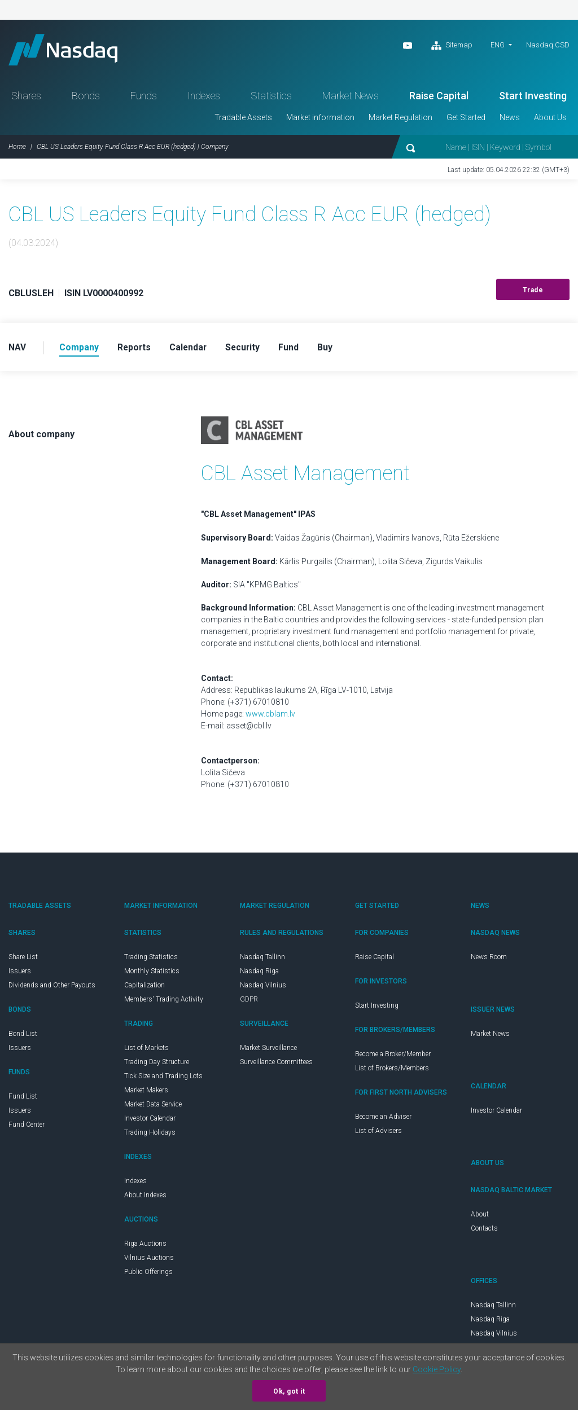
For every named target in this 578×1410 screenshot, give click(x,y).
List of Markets (146, 1051)
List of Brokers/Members (392, 1071)
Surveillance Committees (276, 1065)
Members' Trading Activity (163, 1003)
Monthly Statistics (151, 974)
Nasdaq (67, 51)
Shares (26, 98)
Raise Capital (438, 98)
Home (17, 149)
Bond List (22, 1037)
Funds (143, 98)
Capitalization (144, 988)
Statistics (271, 98)
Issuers (19, 974)
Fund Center (26, 1128)
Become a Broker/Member (393, 1057)
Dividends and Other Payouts (51, 988)
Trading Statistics (151, 960)
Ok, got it (289, 1391)
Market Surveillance (268, 1051)
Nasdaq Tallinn (262, 960)
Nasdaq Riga (259, 974)
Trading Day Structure (156, 1065)
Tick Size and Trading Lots (163, 1079)
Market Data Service (153, 1108)
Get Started (465, 120)
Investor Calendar (150, 1122)
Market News (350, 98)
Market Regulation (400, 120)
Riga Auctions (145, 1247)
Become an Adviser (383, 1120)
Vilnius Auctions (149, 1261)
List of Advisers (378, 1134)
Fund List (22, 1100)
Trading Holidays (150, 1136)
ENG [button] (498, 45)
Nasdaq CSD (548, 45)
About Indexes (145, 1198)
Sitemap (451, 46)
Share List (23, 960)
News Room (489, 960)
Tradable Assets (243, 120)
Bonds (86, 98)
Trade (533, 293)
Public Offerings (148, 1275)
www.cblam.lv (270, 717)
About (480, 1218)
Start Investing (533, 98)
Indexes (203, 98)
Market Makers (146, 1093)
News (510, 120)
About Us (550, 120)
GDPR (249, 1003)
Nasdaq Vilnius (263, 988)
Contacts (484, 1232)
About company (41, 437)
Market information (320, 120)
